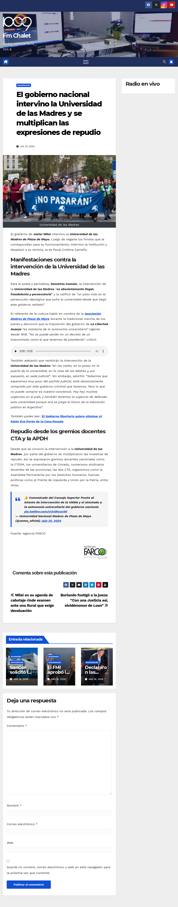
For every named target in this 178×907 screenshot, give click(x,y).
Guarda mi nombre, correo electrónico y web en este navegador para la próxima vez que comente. (58, 870)
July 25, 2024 (51, 521)
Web (10, 843)
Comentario (17, 726)
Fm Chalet (17, 35)
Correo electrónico (22, 824)
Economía (16, 657)
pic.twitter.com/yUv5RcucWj (45, 511)
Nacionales (24, 85)
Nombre (14, 805)
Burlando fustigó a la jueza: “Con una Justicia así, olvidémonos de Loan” (84, 600)
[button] (164, 62)
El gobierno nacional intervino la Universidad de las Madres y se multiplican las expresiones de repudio (59, 113)
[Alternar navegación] (86, 62)
